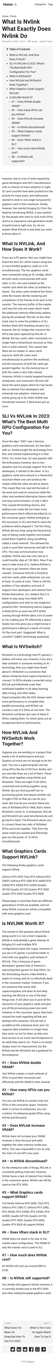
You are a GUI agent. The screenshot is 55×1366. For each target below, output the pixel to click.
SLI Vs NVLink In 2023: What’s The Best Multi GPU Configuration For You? (26, 68)
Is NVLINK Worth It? (21, 97)
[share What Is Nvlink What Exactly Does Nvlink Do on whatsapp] (37, 1350)
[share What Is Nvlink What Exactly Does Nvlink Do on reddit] (25, 1350)
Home (8, 4)
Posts (13, 16)
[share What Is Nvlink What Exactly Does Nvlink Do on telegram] (43, 1350)
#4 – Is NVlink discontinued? (28, 127)
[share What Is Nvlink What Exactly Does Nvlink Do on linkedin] (19, 1350)
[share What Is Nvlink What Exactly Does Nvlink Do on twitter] (13, 1350)
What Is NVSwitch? (20, 76)
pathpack (30, 1362)
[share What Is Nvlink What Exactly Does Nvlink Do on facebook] (31, 1350)
